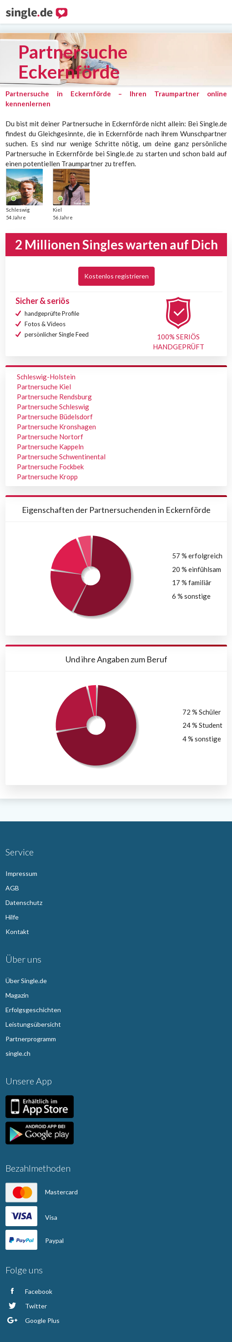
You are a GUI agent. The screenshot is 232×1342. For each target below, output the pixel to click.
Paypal (34, 1240)
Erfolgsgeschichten (33, 1010)
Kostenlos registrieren (116, 276)
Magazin (17, 995)
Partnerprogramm (30, 1039)
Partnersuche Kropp (47, 476)
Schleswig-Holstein (46, 377)
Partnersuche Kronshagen (56, 426)
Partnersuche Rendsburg (54, 397)
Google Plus (32, 1320)
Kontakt (17, 931)
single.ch (17, 1053)
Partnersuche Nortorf (50, 436)
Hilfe (12, 917)
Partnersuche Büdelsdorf (55, 417)
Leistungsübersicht (33, 1024)
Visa (31, 1217)
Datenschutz (23, 902)
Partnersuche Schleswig (53, 407)
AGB (12, 888)
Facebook (28, 1291)
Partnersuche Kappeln (50, 446)
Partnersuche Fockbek (50, 466)
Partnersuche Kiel (44, 387)
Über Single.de (26, 980)
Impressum (21, 873)
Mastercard (41, 1192)
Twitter (26, 1306)
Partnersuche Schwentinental (61, 456)
